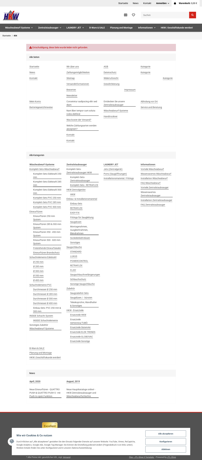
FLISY (73, 270)
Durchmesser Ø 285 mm (45, 294)
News (135, 3)
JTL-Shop (171, 457)
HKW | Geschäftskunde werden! (45, 357)
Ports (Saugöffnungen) (115, 174)
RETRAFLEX (76, 208)
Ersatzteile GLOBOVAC (81, 336)
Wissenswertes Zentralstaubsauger (150, 194)
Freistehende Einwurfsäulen (47, 248)
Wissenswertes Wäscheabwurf (156, 174)
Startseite (123, 3)
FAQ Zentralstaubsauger (153, 204)
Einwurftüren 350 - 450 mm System (46, 234)
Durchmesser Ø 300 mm (45, 298)
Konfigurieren (166, 441)
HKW (72, 194)
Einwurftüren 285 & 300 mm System (47, 226)
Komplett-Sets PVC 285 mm (47, 202)
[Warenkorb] (186, 3)
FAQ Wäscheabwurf (150, 183)
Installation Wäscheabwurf (154, 178)
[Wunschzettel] (133, 15)
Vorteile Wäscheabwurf (152, 169)
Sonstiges (75, 242)
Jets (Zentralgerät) (113, 169)
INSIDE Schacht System (41, 315)
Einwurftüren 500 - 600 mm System (46, 242)
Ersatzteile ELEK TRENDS (82, 332)
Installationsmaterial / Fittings (119, 178)
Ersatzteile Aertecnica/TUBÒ (79, 321)
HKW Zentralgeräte (75, 189)
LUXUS (73, 256)
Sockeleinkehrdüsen (80, 238)
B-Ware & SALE (36, 348)
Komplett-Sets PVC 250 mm (47, 197)
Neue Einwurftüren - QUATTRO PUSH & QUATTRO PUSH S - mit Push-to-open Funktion (45, 392)
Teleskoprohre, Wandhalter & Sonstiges (83, 304)
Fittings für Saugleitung (82, 217)
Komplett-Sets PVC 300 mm (47, 207)
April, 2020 (34, 381)
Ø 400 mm (38, 280)
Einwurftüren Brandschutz (46, 252)
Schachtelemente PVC (40, 285)
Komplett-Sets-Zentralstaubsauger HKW (79, 171)
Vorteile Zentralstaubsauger (155, 187)
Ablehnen (166, 449)
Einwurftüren (35, 211)
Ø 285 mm (38, 266)
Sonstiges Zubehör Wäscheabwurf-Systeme (41, 327)
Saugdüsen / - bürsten (81, 297)
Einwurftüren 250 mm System (44, 218)
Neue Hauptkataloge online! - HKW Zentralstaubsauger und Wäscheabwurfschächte (81, 392)
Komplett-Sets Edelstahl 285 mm (47, 183)
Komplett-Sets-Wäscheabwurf (44, 169)
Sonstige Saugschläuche (82, 284)
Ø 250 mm (38, 262)
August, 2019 (73, 381)
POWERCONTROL (79, 261)
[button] (163, 3)
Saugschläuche (74, 247)
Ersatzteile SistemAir (80, 327)
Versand (66, 457)
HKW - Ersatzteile (75, 310)
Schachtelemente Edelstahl (42, 257)
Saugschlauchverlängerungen (85, 274)
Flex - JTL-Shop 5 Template (141, 457)
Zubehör (70, 288)
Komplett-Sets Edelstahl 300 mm (47, 191)
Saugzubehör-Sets (79, 293)
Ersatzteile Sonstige (80, 341)
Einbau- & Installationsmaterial (81, 199)
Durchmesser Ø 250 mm (45, 289)
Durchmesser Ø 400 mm (45, 303)
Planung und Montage (40, 352)
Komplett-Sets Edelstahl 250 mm (47, 175)
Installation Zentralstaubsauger (156, 200)
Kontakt (147, 3)
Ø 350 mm (38, 275)
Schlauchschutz (78, 279)
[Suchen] (165, 15)
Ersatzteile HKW (78, 315)
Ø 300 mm (38, 271)
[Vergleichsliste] (126, 15)
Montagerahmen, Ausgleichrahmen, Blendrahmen (79, 230)
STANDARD (75, 251)
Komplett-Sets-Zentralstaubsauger (80, 179)
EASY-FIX (75, 212)
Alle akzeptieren (166, 433)
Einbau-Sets (76, 203)
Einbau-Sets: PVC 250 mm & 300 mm (47, 310)
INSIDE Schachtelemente (45, 320)
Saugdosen (75, 222)
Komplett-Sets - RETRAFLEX (84, 185)
